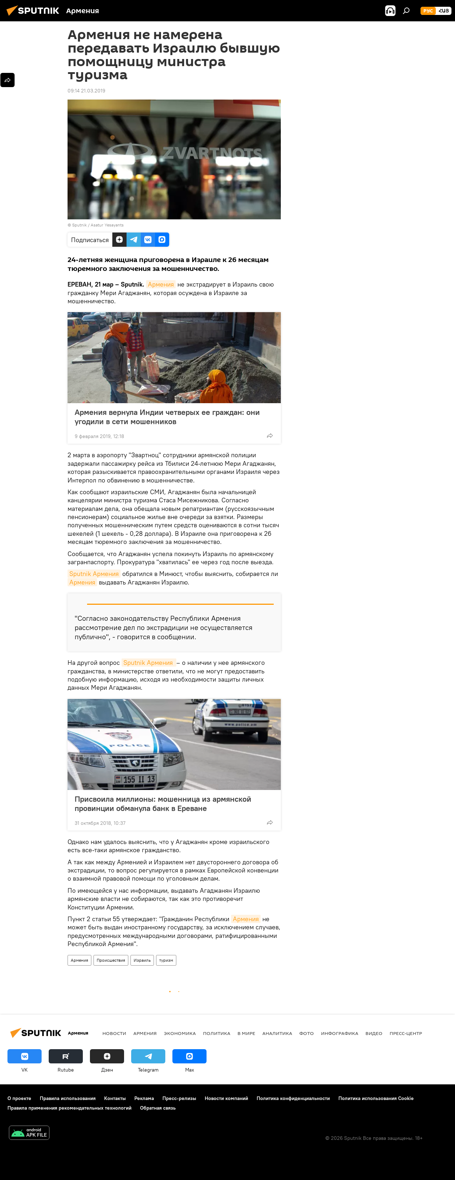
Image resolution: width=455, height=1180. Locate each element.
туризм (166, 960)
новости (114, 1033)
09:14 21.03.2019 (86, 90)
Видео (373, 1033)
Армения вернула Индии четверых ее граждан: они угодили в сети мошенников (167, 416)
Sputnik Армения (94, 574)
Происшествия (111, 960)
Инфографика (339, 1033)
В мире (246, 1033)
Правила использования (68, 1098)
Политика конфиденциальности (293, 1098)
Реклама (144, 1098)
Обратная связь (158, 1108)
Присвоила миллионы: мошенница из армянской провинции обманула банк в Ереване (163, 803)
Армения (161, 284)
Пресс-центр (406, 1033)
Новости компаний (226, 1098)
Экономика (180, 1033)
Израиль (142, 960)
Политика (216, 1033)
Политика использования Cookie (376, 1098)
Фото (306, 1033)
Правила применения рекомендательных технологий (69, 1108)
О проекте (19, 1098)
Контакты (115, 1098)
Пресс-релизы (179, 1098)
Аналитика (277, 1033)
